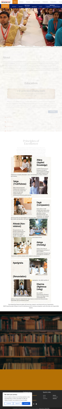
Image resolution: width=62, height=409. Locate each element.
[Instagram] (33, 404)
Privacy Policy (46, 408)
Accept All (26, 403)
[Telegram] (36, 404)
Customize (9, 403)
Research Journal (55, 398)
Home (44, 395)
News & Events (54, 395)
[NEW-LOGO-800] (5, 2)
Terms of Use (41, 408)
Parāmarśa (55, 397)
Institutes (45, 398)
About (44, 397)
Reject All (17, 403)
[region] (17, 399)
